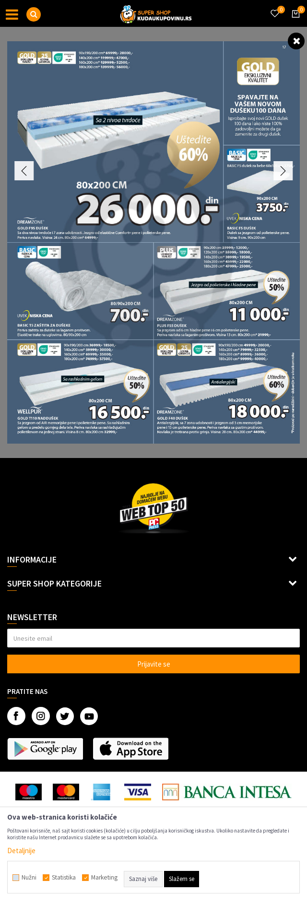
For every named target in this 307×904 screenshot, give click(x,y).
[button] (33, 14)
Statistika (64, 877)
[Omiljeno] (274, 7)
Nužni (29, 877)
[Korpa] (294, 22)
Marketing (104, 877)
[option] (153, 242)
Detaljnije (21, 850)
